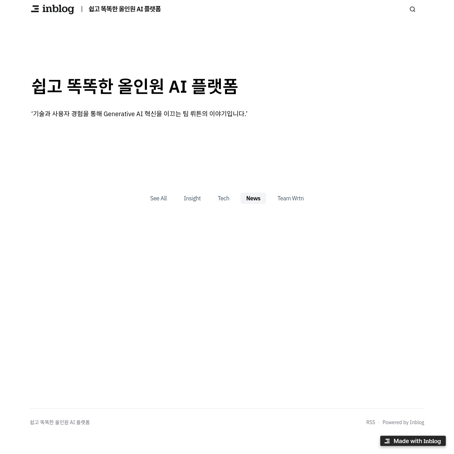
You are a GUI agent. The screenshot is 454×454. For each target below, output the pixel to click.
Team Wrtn (290, 198)
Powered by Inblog (403, 422)
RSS (370, 422)
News (253, 198)
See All (158, 198)
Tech (223, 198)
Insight (192, 198)
